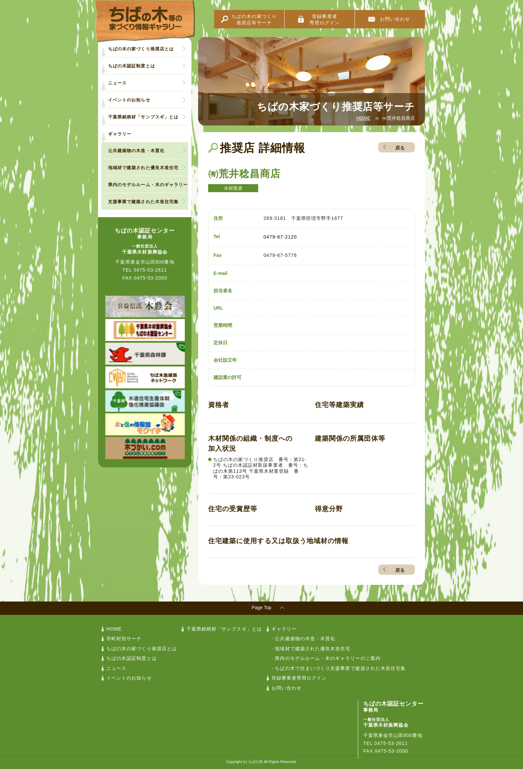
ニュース (117, 82)
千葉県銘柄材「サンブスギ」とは (143, 116)
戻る (400, 147)
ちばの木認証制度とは (131, 65)
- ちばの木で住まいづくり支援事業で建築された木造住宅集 (339, 668)
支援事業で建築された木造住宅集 (143, 201)
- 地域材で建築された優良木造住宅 (311, 648)
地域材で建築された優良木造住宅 (143, 167)
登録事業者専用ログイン (325, 19)
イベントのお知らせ (129, 99)
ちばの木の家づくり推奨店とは (141, 48)
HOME (363, 118)
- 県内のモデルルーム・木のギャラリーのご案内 (326, 658)
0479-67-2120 (280, 237)
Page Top (262, 607)
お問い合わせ (395, 19)
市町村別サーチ (123, 638)
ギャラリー (119, 133)
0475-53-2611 (150, 270)
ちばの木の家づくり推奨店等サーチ (254, 19)
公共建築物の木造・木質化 (136, 150)
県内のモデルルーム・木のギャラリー (148, 184)
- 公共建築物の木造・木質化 (304, 638)
